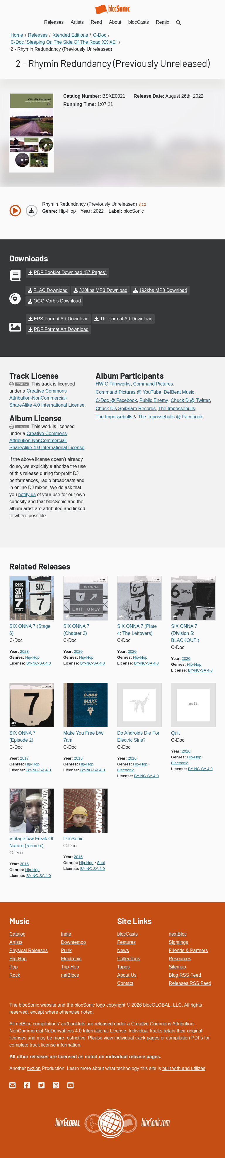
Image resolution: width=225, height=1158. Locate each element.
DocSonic (73, 837)
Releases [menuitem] (54, 22)
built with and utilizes (183, 1067)
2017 (24, 757)
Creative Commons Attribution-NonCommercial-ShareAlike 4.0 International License (46, 397)
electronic (125, 769)
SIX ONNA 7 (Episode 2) (22, 736)
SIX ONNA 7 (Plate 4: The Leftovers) (137, 629)
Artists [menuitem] (77, 22)
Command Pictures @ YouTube (128, 391)
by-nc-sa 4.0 (38, 662)
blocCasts (127, 933)
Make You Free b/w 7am (83, 736)
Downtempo (73, 941)
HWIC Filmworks (113, 383)
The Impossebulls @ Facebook (170, 415)
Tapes (123, 965)
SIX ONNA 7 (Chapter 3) (76, 629)
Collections (128, 957)
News (123, 949)
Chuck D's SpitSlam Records (126, 407)
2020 (78, 650)
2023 (24, 650)
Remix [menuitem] (162, 22)
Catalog (17, 933)
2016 (78, 757)
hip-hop (67, 211)
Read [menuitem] (96, 22)
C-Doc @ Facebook (116, 399)
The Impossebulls (176, 407)
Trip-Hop (70, 965)
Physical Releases (28, 949)
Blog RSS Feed (185, 974)
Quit (175, 732)
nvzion (33, 1067)
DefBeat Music (179, 391)
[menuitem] (178, 22)
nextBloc (178, 933)
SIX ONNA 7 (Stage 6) (30, 629)
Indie (66, 933)
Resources (180, 957)
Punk (66, 949)
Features (126, 941)
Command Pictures (153, 383)
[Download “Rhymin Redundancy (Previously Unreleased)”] (32, 211)
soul (101, 862)
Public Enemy (153, 399)
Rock (14, 974)
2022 (98, 211)
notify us (27, 493)
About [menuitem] (115, 22)
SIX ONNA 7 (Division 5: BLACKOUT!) (185, 632)
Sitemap (177, 965)
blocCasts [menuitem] (138, 22)
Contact (125, 982)
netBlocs (70, 974)
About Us (127, 974)
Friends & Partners (188, 949)
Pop (13, 965)
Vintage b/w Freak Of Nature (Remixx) (31, 841)
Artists (15, 941)
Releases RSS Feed (190, 982)
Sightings (178, 941)
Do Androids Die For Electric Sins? (138, 736)
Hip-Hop (18, 957)
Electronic (71, 957)
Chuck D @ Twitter (190, 399)
